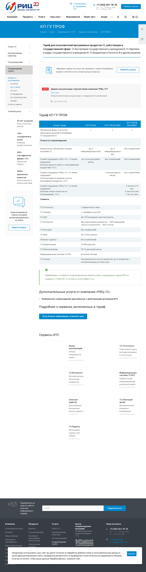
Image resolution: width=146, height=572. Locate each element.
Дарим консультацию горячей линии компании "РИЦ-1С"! (79, 89)
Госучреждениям (15, 62)
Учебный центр (14, 111)
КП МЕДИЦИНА (16, 94)
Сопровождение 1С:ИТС (15, 70)
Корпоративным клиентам (15, 54)
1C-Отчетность (126, 346)
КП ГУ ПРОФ (15, 87)
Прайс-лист (91, 17)
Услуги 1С (12, 47)
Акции (104, 17)
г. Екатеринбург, (80, 4)
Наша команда (11, 536)
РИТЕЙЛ (13, 101)
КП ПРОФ (14, 84)
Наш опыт (56, 17)
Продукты (29, 17)
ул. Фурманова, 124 (118, 542)
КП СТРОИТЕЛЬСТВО (18, 98)
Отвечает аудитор (73, 401)
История (8, 532)
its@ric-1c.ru (88, 279)
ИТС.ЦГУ (13, 91)
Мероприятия (73, 17)
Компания (13, 17)
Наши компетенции (13, 546)
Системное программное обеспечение (34, 538)
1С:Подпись (74, 426)
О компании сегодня (14, 529)
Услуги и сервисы (15, 104)
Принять (132, 553)
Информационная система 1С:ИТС (128, 374)
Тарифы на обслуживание (13, 79)
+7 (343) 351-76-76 (107, 4)
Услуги (42, 17)
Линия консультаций (75, 347)
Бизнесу (32, 529)
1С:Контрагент (76, 373)
